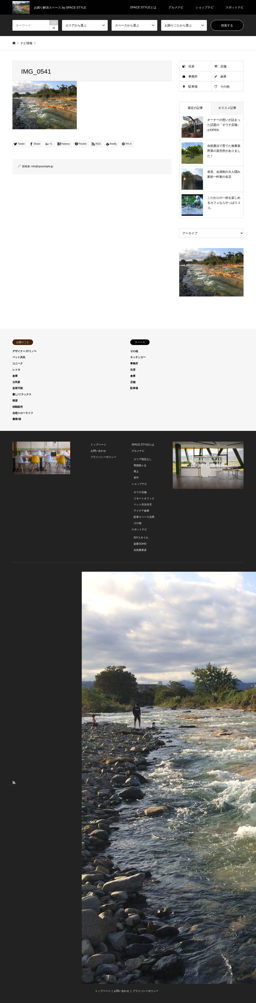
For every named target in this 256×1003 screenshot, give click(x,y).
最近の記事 (195, 107)
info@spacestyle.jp (42, 166)
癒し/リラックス (21, 394)
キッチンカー (138, 357)
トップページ (98, 444)
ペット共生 (18, 357)
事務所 (192, 76)
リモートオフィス (144, 498)
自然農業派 (140, 550)
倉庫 (223, 76)
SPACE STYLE (210, 782)
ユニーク (17, 363)
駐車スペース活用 (144, 516)
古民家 (16, 382)
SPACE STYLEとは (143, 7)
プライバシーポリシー (103, 457)
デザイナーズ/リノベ (24, 351)
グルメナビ (175, 7)
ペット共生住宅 (143, 504)
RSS (13, 782)
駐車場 (192, 86)
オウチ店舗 (140, 492)
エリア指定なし (143, 459)
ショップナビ (204, 7)
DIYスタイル (141, 537)
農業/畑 (16, 419)
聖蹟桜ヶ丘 (140, 465)
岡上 (136, 471)
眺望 (15, 400)
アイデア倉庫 (141, 510)
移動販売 (17, 406)
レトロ (16, 369)
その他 (224, 86)
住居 (191, 66)
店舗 (223, 66)
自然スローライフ (22, 413)
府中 (136, 477)
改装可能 (17, 388)
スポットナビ (235, 7)
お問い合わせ (98, 450)
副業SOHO (140, 543)
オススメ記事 (227, 107)
